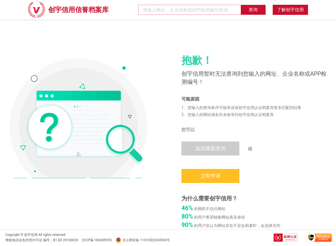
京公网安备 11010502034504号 (143, 240)
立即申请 (210, 176)
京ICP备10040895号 (97, 240)
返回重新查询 (210, 148)
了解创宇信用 (290, 9)
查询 (253, 9)
